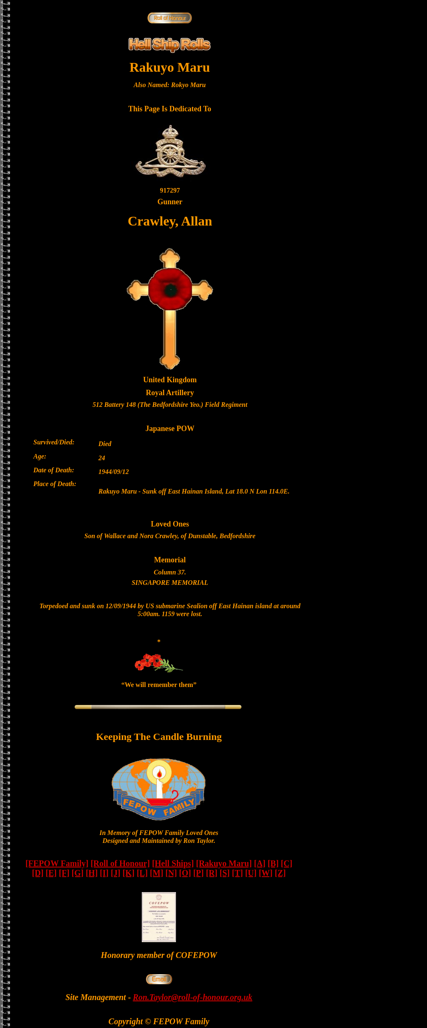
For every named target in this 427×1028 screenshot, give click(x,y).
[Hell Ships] (173, 863)
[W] (265, 873)
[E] (51, 873)
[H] (91, 873)
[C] (286, 863)
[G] (78, 873)
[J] (115, 873)
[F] (64, 873)
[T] (237, 873)
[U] (251, 873)
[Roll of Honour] (120, 863)
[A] (260, 863)
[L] (142, 873)
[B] (273, 863)
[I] (104, 873)
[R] (212, 873)
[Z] (280, 873)
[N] (171, 873)
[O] (185, 873)
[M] (156, 873)
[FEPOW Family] (56, 863)
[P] (198, 873)
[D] (38, 873)
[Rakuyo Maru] (224, 863)
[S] (225, 873)
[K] (129, 873)
